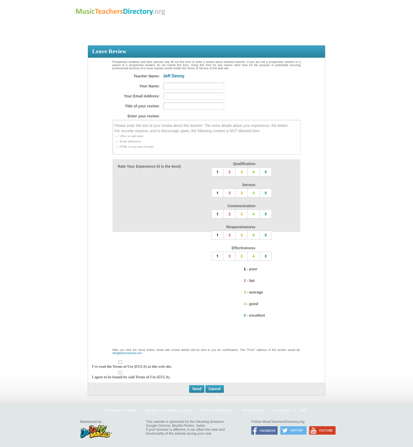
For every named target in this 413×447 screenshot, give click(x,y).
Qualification (244, 164)
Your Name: (149, 86)
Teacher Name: (147, 76)
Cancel (215, 389)
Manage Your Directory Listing (168, 410)
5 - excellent (254, 315)
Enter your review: (143, 116)
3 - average (253, 292)
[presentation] (206, 335)
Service (248, 185)
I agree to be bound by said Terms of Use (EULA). (131, 377)
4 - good (251, 304)
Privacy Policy (253, 410)
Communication (241, 206)
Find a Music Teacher (119, 410)
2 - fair (249, 281)
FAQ (302, 410)
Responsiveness (240, 227)
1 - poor (250, 269)
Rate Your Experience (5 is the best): (149, 166)
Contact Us (281, 410)
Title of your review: (142, 106)
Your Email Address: (142, 96)
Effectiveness (243, 248)
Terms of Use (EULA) (216, 410)
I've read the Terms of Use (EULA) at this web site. (132, 367)
